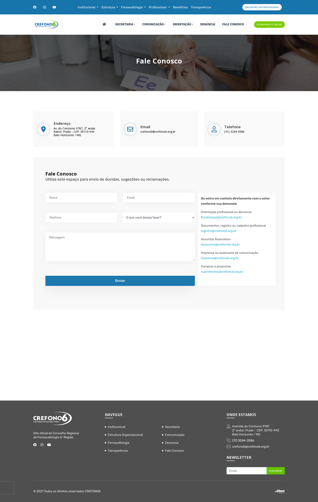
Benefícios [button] (180, 7)
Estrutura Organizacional (125, 435)
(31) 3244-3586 (234, 132)
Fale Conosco (233, 24)
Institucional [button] (87, 7)
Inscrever (275, 471)
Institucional (117, 427)
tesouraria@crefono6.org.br (220, 244)
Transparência (118, 450)
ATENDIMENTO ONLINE (269, 24)
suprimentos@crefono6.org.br (222, 272)
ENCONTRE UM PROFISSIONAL (262, 7)
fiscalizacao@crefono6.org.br (221, 217)
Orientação (182, 24)
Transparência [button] (201, 7)
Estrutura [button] (108, 7)
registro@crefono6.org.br (218, 231)
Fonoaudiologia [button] (132, 7)
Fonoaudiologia (119, 443)
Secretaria (124, 24)
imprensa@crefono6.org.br (220, 258)
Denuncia (171, 443)
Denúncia (207, 24)
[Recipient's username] (247, 470)
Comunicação (153, 24)
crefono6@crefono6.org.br (157, 132)
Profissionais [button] (158, 7)
